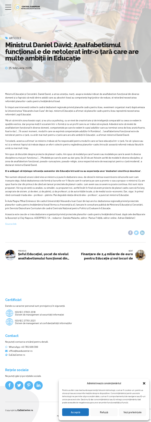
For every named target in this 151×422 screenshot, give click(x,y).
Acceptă (75, 412)
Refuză (104, 412)
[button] (144, 383)
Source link (11, 223)
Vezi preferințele (132, 412)
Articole (15, 38)
